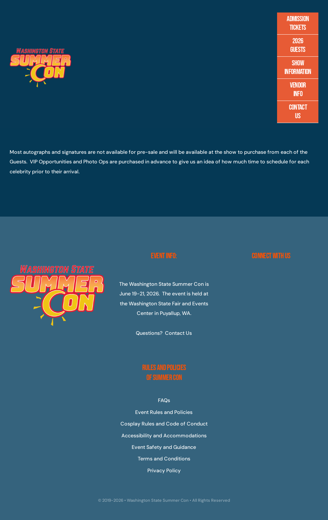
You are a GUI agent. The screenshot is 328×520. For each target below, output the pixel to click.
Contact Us (178, 333)
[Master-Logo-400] (40, 50)
